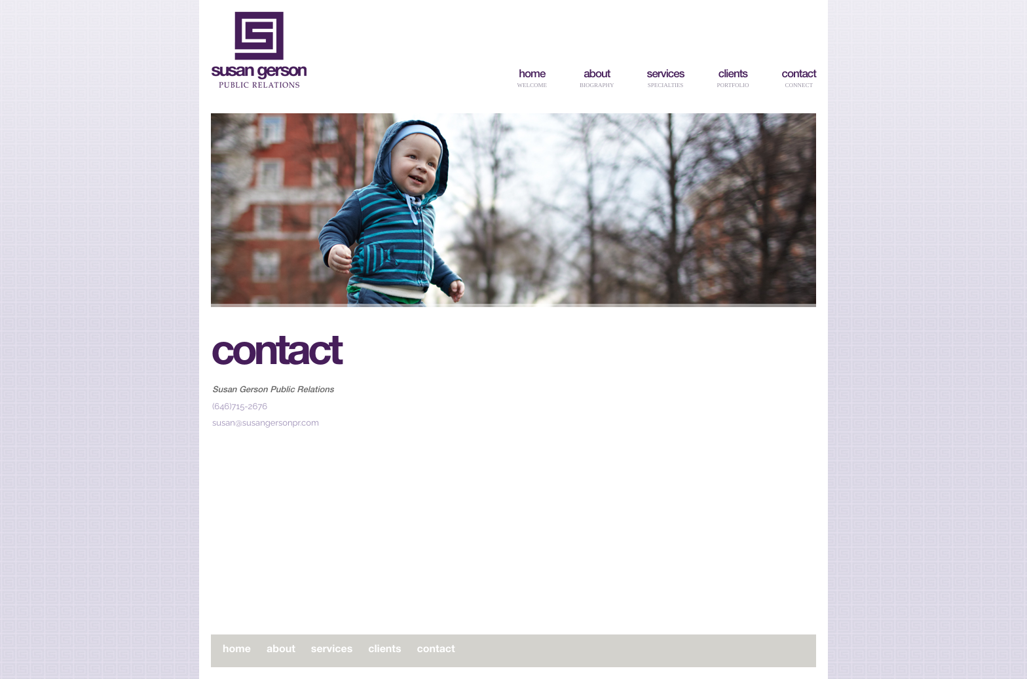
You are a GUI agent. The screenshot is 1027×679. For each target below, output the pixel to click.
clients (733, 75)
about (597, 75)
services (665, 75)
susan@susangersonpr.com (265, 423)
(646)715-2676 (239, 407)
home (532, 75)
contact (798, 75)
